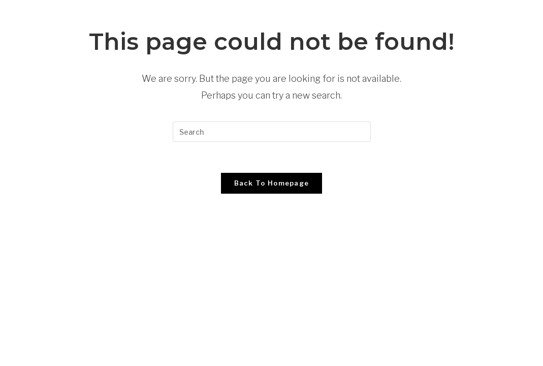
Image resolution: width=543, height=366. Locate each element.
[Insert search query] (272, 131)
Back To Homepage (271, 183)
